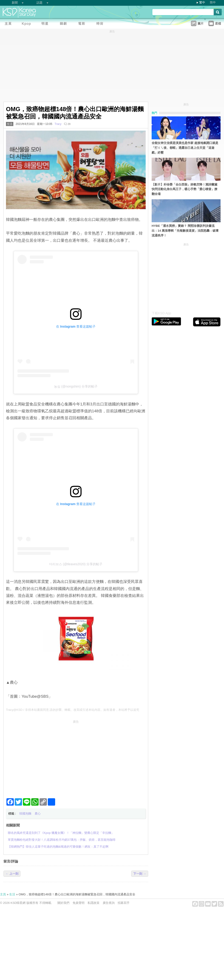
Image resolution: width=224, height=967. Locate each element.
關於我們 (63, 903)
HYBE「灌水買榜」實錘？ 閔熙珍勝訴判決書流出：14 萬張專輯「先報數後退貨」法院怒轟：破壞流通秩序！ (185, 230)
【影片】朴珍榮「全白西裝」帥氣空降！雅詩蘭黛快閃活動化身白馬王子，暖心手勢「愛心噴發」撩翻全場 (184, 189)
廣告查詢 (109, 903)
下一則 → (139, 873)
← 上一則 (12, 873)
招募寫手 (124, 903)
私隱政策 (93, 903)
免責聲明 (79, 903)
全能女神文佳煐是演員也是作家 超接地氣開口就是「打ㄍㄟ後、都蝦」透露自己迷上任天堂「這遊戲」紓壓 (185, 147)
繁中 (202, 2)
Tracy (57, 124)
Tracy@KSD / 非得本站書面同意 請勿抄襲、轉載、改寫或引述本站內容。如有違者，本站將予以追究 (72, 709)
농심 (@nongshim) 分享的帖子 (76, 386)
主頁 (3, 894)
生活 (9, 124)
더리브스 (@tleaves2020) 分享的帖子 (76, 564)
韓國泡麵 (25, 813)
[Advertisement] (75, 757)
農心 (38, 813)
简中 (213, 2)
